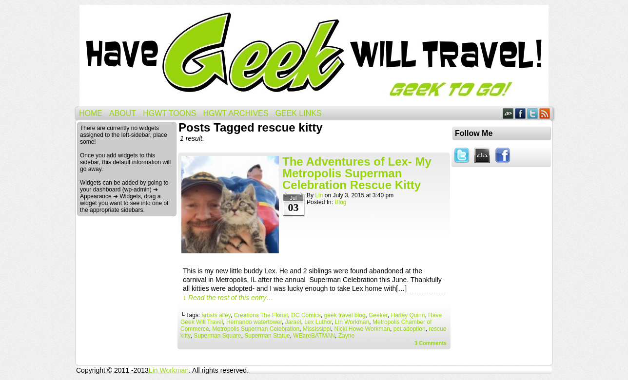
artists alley (216, 315)
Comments (430, 343)
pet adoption (409, 328)
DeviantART (508, 113)
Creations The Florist (261, 315)
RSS (545, 113)
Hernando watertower (254, 322)
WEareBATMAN (314, 335)
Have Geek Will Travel (314, 56)
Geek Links (298, 113)
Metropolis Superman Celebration (255, 328)
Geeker (378, 315)
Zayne (346, 335)
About (122, 113)
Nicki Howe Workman (362, 328)
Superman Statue (267, 335)
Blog (340, 202)
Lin (319, 195)
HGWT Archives (235, 113)
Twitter (533, 113)
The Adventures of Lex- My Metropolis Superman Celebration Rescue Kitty (357, 173)
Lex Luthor (318, 322)
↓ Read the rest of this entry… (228, 298)
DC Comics (306, 315)
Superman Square (217, 335)
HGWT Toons (169, 113)
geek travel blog (345, 315)
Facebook (520, 113)
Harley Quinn (408, 315)
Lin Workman (352, 322)
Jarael (293, 322)
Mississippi (317, 328)
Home (90, 113)
